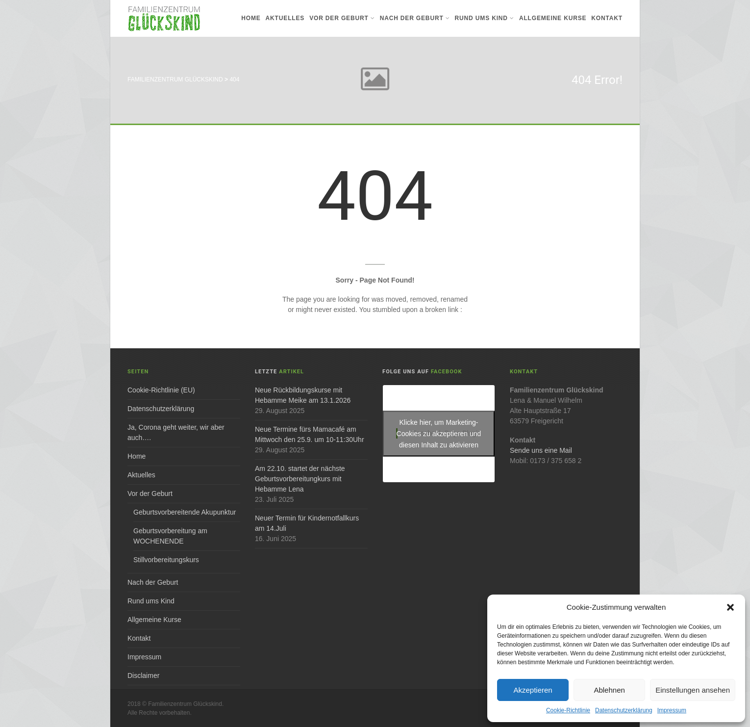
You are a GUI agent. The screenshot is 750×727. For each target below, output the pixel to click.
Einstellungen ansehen (692, 690)
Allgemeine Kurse (552, 18)
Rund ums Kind (484, 18)
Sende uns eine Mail (541, 450)
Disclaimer (143, 675)
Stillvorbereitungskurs (166, 560)
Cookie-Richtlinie (568, 710)
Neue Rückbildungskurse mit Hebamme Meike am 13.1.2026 (302, 395)
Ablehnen (609, 690)
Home (250, 18)
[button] (730, 607)
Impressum (671, 710)
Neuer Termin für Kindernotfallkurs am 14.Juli (307, 523)
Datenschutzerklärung (623, 710)
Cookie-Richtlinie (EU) (161, 390)
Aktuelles (285, 18)
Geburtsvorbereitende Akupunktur (184, 512)
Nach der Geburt (415, 18)
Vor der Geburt (342, 18)
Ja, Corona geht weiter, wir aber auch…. (176, 432)
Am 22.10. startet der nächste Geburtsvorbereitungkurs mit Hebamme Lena (300, 479)
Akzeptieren (532, 690)
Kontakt (607, 18)
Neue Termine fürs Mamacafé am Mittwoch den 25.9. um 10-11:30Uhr (309, 434)
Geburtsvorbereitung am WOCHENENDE (170, 536)
